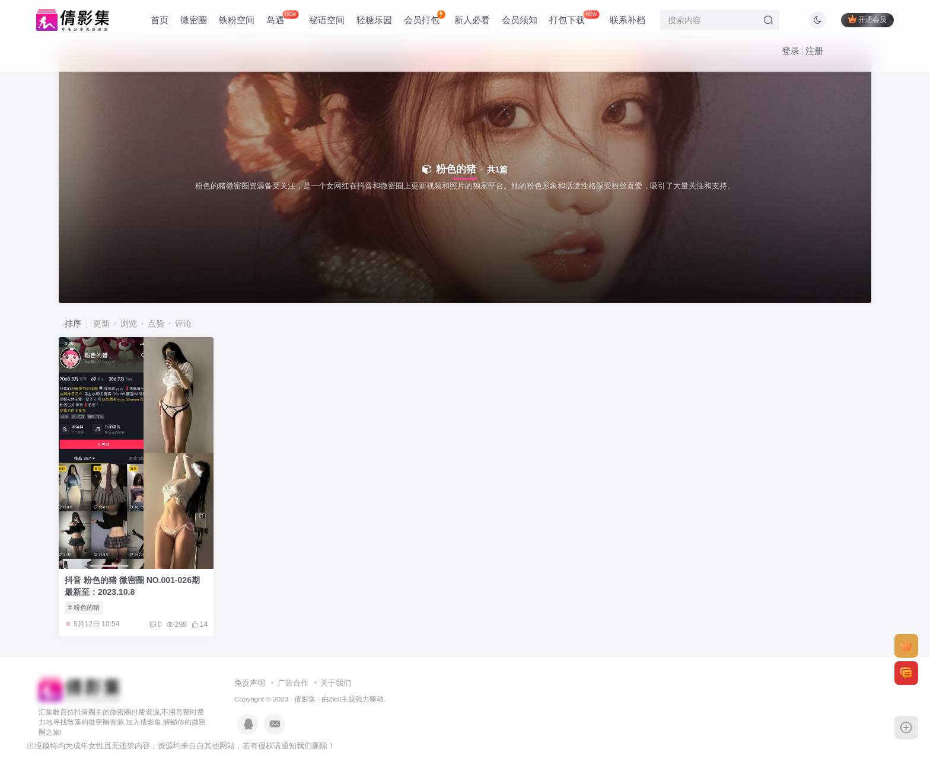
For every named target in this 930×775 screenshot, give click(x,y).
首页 (159, 20)
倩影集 (305, 699)
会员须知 (519, 20)
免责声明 (249, 682)
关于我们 (335, 682)
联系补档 (627, 20)
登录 (791, 51)
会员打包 (424, 17)
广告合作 (293, 682)
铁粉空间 (236, 20)
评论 (183, 323)
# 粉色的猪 (84, 607)
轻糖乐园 (374, 20)
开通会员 (867, 19)
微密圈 (193, 20)
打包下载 (574, 17)
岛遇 (282, 17)
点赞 (156, 323)
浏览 (128, 323)
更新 (101, 323)
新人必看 (472, 20)
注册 (814, 51)
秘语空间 (327, 20)
